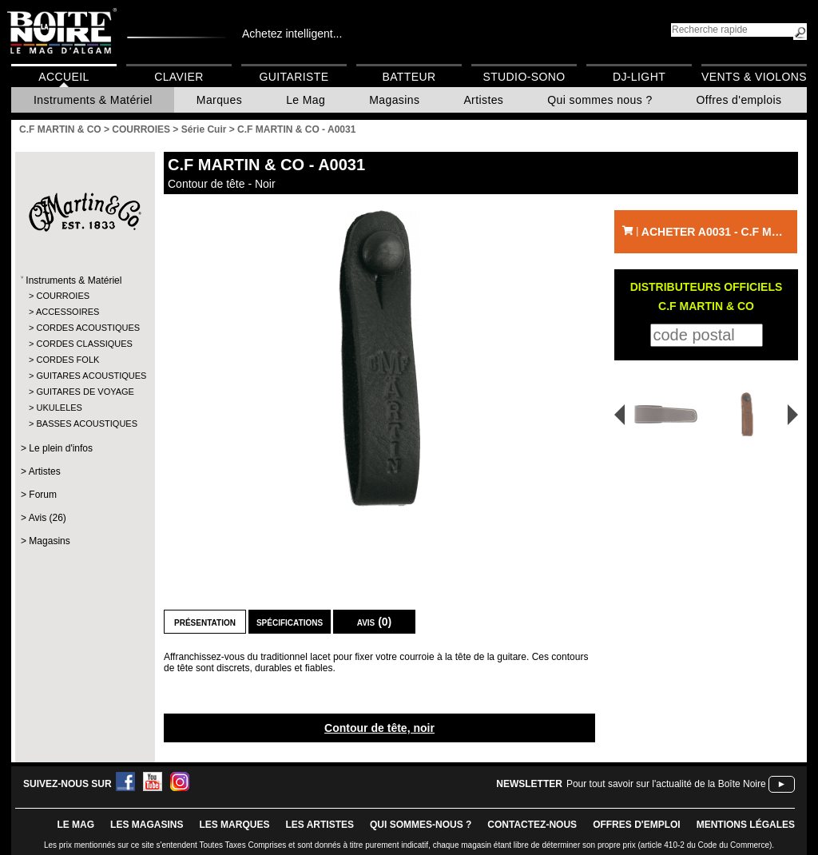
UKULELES (58, 407)
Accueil (63, 76)
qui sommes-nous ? (420, 824)
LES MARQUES (234, 824)
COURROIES (62, 295)
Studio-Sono (523, 76)
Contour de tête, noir (379, 728)
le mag (75, 824)
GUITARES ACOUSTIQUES (84, 375)
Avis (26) (47, 517)
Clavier (179, 76)
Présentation (205, 621)
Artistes (483, 99)
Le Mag (305, 99)
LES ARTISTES (319, 824)
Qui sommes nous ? (599, 99)
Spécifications (289, 621)
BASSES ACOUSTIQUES (84, 423)
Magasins (394, 99)
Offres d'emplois (739, 99)
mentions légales (746, 824)
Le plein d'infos (61, 448)
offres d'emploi (637, 824)
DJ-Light (639, 76)
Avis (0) (374, 621)
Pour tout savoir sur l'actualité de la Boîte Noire (666, 783)
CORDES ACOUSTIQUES (84, 327)
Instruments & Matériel (93, 99)
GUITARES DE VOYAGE (84, 391)
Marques (219, 99)
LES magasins (146, 824)
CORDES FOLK (67, 359)
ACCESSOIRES (67, 311)
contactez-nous (532, 824)
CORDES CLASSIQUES (84, 343)
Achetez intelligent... (292, 33)
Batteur (408, 76)
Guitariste (294, 76)
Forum (43, 494)
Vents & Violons (754, 76)
